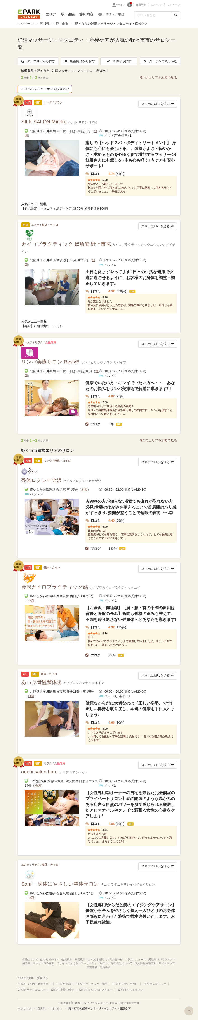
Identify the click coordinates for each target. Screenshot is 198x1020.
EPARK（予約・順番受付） (34, 984)
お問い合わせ (114, 959)
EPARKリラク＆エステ (29, 14)
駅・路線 (68, 14)
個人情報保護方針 (145, 963)
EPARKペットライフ (131, 989)
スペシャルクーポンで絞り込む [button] (45, 89)
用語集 (26, 963)
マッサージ (25, 23)
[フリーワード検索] (153, 15)
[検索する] (176, 15)
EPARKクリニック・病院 (91, 984)
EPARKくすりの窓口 (125, 984)
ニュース (140, 959)
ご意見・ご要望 (111, 14)
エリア (50, 14)
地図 (84, 489)
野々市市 (62, 23)
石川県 (44, 23)
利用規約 (80, 959)
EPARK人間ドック (155, 984)
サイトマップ (167, 963)
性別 (120, 5)
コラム (129, 959)
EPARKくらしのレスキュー (96, 989)
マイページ (173, 4)
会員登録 (141, 4)
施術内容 (86, 14)
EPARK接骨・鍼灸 (62, 989)
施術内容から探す (79, 61)
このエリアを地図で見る (158, 77)
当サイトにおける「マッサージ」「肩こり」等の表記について (94, 963)
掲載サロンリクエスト (161, 959)
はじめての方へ (49, 959)
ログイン (156, 4)
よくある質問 (96, 959)
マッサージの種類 (43, 963)
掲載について (30, 959)
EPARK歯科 (64, 984)
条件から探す (119, 61)
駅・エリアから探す (38, 61)
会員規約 (66, 959)
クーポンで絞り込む (160, 61)
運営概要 (92, 967)
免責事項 (105, 967)
